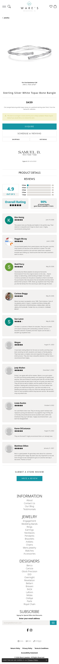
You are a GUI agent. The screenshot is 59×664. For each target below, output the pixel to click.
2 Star (24, 192)
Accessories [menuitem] (29, 553)
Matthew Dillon (21, 446)
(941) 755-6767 (29, 85)
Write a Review (29, 478)
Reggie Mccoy (20, 239)
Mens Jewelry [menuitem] (29, 547)
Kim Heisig (19, 217)
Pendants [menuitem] (29, 535)
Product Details (29, 172)
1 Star (24, 195)
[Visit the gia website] (20, 641)
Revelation (29, 580)
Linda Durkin (20, 403)
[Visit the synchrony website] (37, 641)
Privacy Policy (27, 648)
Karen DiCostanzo (22, 428)
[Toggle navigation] (4, 6)
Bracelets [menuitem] (29, 538)
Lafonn (29, 592)
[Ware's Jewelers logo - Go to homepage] (29, 6)
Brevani (29, 586)
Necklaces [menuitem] (29, 532)
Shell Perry (19, 264)
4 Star (24, 188)
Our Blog (29, 506)
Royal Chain (29, 604)
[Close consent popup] (46, 660)
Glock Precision (29, 571)
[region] (29, 53)
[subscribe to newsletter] (53, 623)
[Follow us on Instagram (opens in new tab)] (31, 630)
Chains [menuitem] (29, 544)
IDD (30, 574)
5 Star (24, 185)
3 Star (24, 190)
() (53, 185)
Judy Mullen (19, 368)
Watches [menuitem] (29, 550)
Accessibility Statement (29, 653)
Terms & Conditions (41, 648)
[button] (9, 6)
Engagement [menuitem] (29, 520)
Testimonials (29, 509)
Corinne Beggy (21, 293)
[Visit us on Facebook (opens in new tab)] (28, 630)
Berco (29, 565)
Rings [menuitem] (29, 526)
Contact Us (29, 503)
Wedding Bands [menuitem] (29, 523)
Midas (30, 595)
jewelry (6, 18)
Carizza (29, 568)
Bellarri (29, 583)
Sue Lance (19, 319)
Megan (17, 342)
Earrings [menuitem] (29, 529)
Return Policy (15, 648)
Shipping (16, 139)
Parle (29, 601)
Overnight (29, 577)
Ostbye (29, 598)
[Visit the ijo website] (28, 641)
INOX (29, 589)
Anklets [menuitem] (29, 541)
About (29, 500)
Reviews (29, 179)
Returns (43, 139)
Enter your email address (29, 618)
